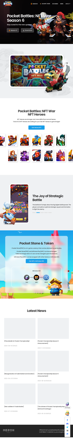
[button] (34, 218)
